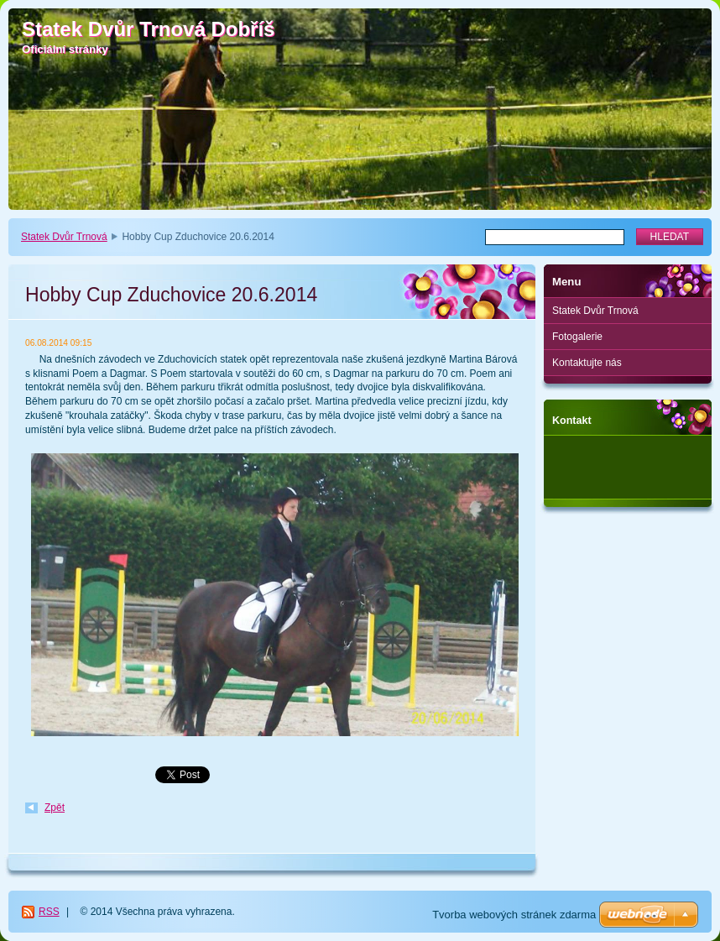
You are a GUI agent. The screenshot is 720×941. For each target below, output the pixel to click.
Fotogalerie (577, 336)
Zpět (54, 807)
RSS (49, 911)
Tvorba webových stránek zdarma (514, 914)
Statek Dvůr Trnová (64, 237)
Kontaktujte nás (587, 363)
